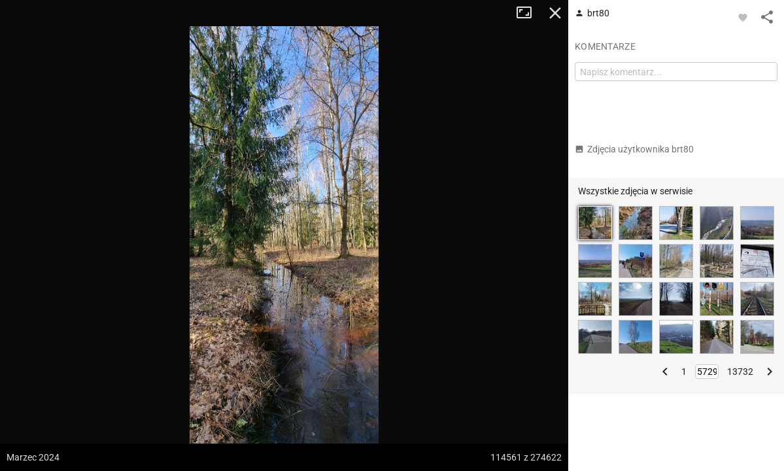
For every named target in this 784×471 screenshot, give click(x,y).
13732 (740, 371)
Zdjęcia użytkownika (634, 149)
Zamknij (555, 13)
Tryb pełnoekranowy (529, 13)
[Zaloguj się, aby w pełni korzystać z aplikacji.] (742, 17)
